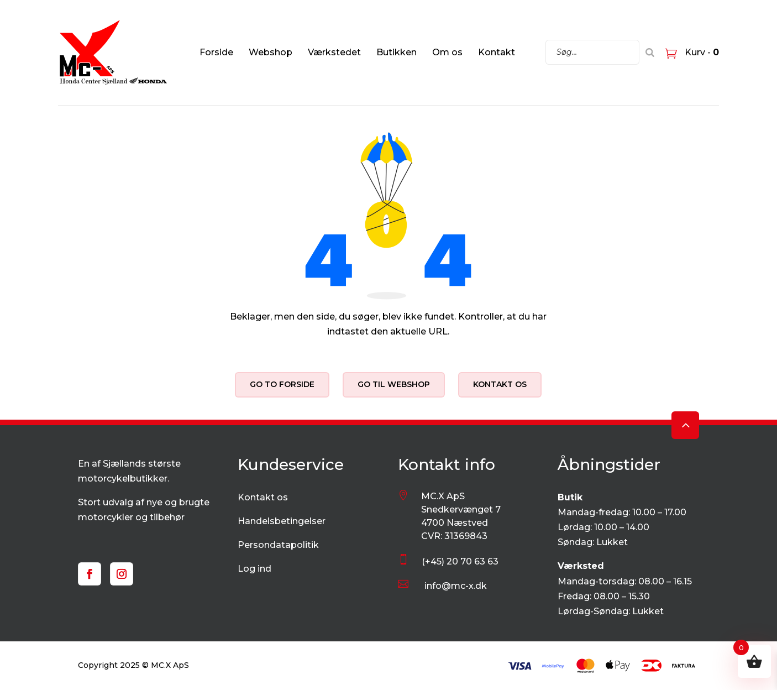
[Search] (650, 52)
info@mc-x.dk (455, 586)
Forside (216, 52)
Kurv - (701, 52)
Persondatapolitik (278, 545)
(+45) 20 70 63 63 (460, 561)
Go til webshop (394, 384)
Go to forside (282, 384)
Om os (447, 52)
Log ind (254, 568)
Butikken (396, 52)
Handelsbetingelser (282, 521)
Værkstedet (334, 52)
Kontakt (496, 52)
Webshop (270, 52)
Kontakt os (500, 384)
